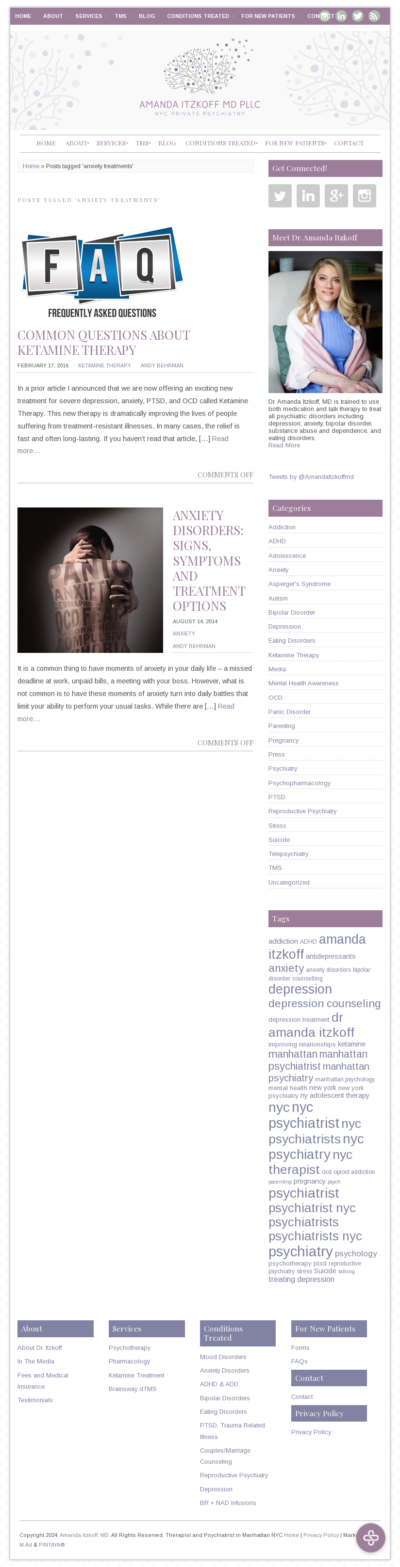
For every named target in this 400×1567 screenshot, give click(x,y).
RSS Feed (374, 16)
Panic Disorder (289, 711)
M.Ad (25, 1545)
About (53, 16)
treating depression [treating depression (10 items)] (301, 1279)
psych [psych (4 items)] (334, 1182)
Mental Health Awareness (303, 683)
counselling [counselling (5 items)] (307, 978)
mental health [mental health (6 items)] (287, 1088)
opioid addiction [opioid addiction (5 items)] (354, 1172)
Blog (147, 16)
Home (23, 16)
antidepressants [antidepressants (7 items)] (331, 956)
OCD (275, 697)
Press (276, 754)
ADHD (277, 541)
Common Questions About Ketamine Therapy (103, 342)
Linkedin (308, 195)
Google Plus (336, 195)
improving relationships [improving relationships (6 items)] (302, 1044)
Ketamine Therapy (104, 365)
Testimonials (35, 1400)
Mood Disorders (223, 1357)
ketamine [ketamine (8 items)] (352, 1044)
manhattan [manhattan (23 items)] (292, 1054)
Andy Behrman (162, 365)
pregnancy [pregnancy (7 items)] (310, 1181)
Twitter (358, 16)
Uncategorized (289, 882)
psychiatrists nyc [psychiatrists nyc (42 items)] (315, 1236)
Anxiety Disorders (225, 1370)
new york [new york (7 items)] (322, 1088)
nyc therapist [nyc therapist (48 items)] (310, 1162)
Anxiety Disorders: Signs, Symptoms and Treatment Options (209, 560)
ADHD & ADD (219, 1384)
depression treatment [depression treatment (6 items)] (299, 1019)
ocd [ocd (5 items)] (327, 1172)
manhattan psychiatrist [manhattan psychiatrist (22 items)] (317, 1060)
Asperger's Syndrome (299, 583)
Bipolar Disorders (225, 1398)
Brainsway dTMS (133, 1389)
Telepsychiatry (288, 853)
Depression (284, 626)
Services (88, 16)
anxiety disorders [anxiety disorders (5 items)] (328, 969)
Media (277, 669)
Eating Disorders (292, 640)
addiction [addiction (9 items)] (283, 941)
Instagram (364, 195)
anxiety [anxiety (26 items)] (286, 968)
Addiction (282, 527)
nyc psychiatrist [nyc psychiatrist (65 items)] (303, 1115)
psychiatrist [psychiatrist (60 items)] (303, 1193)
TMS (121, 16)
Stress (277, 825)
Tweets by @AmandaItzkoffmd (311, 476)
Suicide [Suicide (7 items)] (325, 1271)
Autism (278, 598)
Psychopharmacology (299, 783)
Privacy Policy (311, 1432)
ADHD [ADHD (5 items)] (308, 941)
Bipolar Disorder (291, 612)
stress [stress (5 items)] (304, 1271)
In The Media (35, 1361)
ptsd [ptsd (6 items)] (320, 1263)
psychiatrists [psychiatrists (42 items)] (303, 1222)
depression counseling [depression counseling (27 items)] (324, 1003)
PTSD (276, 797)
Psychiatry (282, 768)
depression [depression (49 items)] (300, 989)
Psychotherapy (129, 1347)
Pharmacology (129, 1361)
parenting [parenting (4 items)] (280, 1182)
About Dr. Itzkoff (39, 1347)
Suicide (279, 839)
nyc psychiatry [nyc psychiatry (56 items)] (316, 1146)
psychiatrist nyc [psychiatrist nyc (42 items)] (312, 1208)
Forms (300, 1347)
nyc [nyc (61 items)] (279, 1107)
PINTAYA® (52, 1545)
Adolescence (287, 555)
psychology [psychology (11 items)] (356, 1253)
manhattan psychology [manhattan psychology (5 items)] (345, 1079)
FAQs (299, 1361)
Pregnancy (283, 740)
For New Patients (268, 16)
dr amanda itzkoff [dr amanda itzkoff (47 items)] (311, 1025)
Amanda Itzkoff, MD (84, 1535)
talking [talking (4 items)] (346, 1271)
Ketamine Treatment (136, 1375)
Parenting (281, 725)
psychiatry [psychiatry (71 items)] (300, 1251)
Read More (284, 445)
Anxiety (184, 633)
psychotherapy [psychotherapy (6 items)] (290, 1263)
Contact (320, 16)
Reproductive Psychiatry (302, 811)
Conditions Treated (198, 16)
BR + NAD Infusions (228, 1502)
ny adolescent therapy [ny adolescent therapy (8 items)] (334, 1095)
